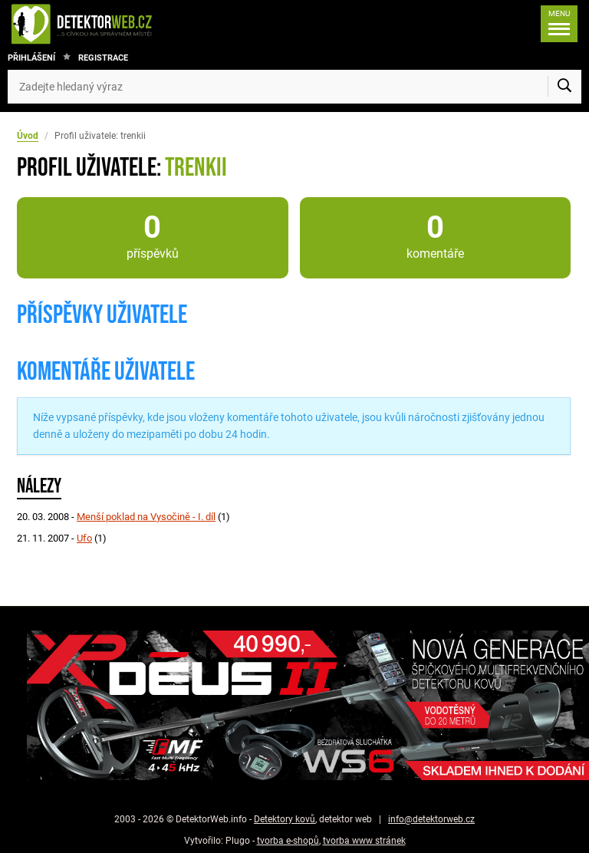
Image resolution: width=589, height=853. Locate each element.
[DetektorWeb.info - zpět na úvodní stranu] (133, 24)
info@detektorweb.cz (431, 819)
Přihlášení (31, 58)
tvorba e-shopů (288, 840)
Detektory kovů (284, 819)
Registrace (103, 58)
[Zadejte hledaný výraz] (294, 87)
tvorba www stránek (364, 840)
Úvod (27, 135)
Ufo (84, 538)
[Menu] (559, 23)
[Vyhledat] (564, 87)
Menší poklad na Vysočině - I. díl (146, 516)
